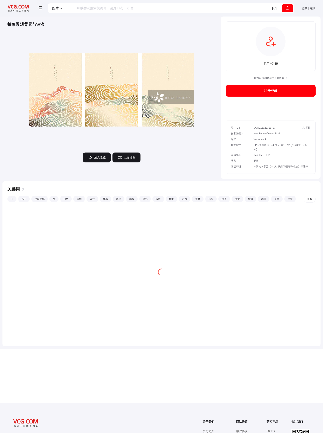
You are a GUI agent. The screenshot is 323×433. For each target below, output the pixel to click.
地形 (105, 199)
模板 (131, 199)
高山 (23, 199)
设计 (92, 199)
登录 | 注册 (309, 8)
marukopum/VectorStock (267, 133)
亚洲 (256, 160)
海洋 (118, 199)
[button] (57, 8)
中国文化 (39, 199)
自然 (65, 199)
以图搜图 (126, 157)
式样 (79, 199)
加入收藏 (97, 157)
